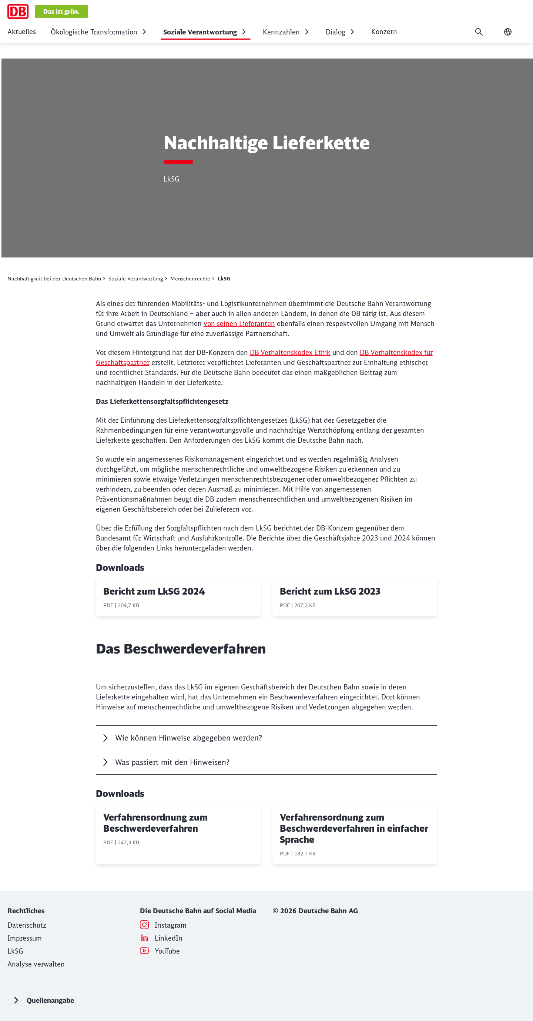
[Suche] (479, 32)
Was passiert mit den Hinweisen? (172, 762)
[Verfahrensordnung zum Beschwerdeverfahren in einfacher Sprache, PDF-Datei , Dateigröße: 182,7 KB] (354, 834)
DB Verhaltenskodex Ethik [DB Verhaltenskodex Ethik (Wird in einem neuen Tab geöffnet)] (290, 352)
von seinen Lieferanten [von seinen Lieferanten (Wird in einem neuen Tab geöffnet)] (239, 323)
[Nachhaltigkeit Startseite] (47, 11)
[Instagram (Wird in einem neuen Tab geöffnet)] (171, 925)
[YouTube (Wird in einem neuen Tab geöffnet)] (167, 951)
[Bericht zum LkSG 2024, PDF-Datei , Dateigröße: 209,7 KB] (178, 597)
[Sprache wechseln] (508, 32)
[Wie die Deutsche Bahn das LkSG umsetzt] (15, 951)
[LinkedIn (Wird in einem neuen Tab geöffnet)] (168, 938)
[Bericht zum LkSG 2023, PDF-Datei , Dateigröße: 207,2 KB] (354, 597)
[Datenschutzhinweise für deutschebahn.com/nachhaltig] (26, 925)
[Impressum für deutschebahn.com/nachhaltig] (24, 938)
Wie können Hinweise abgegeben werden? (188, 737)
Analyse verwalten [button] (36, 964)
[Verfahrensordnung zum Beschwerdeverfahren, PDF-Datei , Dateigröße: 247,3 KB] (178, 834)
